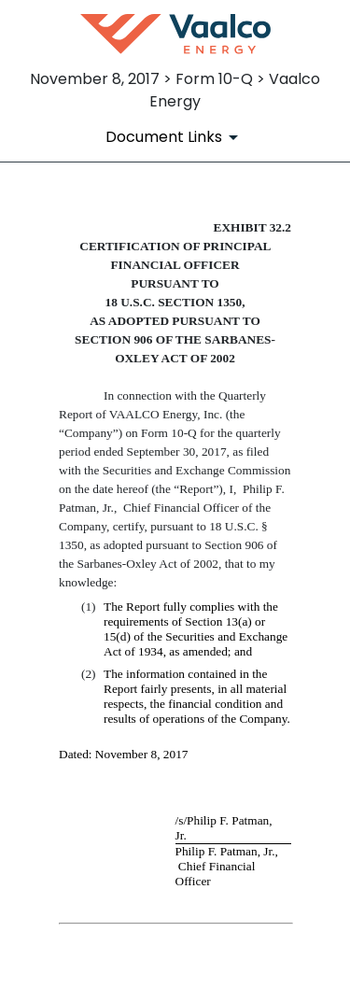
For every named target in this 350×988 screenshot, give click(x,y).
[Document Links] (175, 137)
